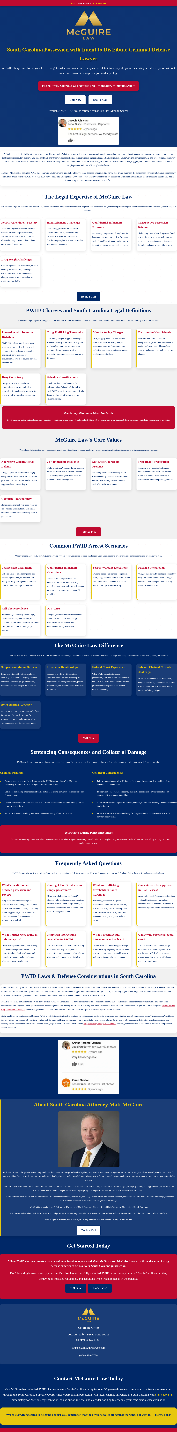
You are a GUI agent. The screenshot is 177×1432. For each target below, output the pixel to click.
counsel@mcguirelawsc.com (88, 1347)
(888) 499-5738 (38, 176)
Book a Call (100, 99)
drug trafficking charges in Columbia (100, 1023)
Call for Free (88, 531)
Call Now (75, 99)
